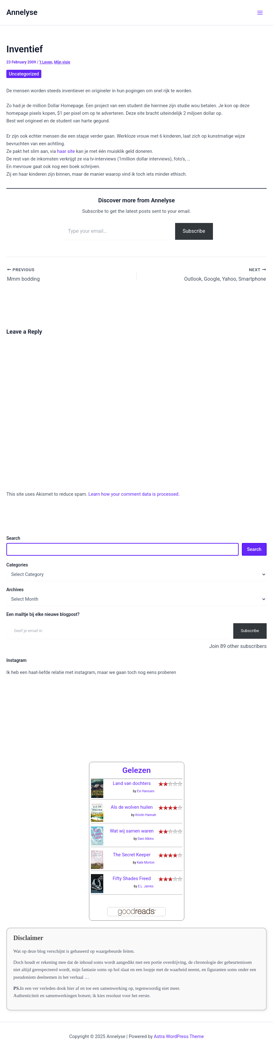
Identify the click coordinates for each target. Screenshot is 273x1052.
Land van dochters (132, 781)
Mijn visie (62, 62)
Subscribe (194, 231)
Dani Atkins (146, 837)
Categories (17, 564)
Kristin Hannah (145, 813)
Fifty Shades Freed (132, 876)
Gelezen (136, 768)
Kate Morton (145, 860)
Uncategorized (24, 74)
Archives (15, 589)
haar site (65, 151)
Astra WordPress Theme (179, 1034)
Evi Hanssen (145, 789)
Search (13, 538)
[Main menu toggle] (260, 12)
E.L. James (146, 884)
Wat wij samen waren (132, 829)
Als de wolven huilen (132, 805)
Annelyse (22, 12)
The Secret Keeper (131, 853)
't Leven (45, 62)
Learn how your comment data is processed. (134, 494)
